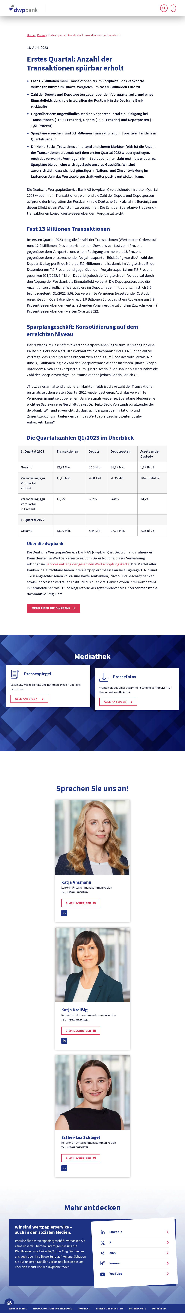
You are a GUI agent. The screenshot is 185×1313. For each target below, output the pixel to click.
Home (31, 35)
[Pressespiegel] (14, 674)
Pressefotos (124, 677)
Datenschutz (137, 1308)
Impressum (159, 1308)
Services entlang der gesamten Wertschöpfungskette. (88, 564)
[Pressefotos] (103, 677)
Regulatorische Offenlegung (52, 1308)
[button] (173, 8)
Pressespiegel (37, 674)
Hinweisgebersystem (109, 1308)
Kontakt (84, 1308)
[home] (23, 8)
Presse (41, 35)
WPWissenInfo (18, 1308)
